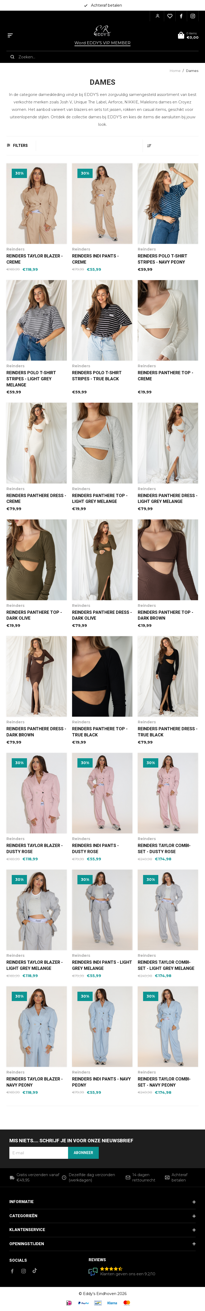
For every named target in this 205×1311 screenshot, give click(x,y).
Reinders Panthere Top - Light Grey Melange (100, 499)
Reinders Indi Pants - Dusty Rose (95, 848)
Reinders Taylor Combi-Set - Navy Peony (164, 1082)
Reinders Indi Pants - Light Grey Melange (102, 965)
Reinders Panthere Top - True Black (100, 732)
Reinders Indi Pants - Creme (95, 259)
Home (175, 70)
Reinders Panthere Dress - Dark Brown (36, 732)
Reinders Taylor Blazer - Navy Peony (34, 1082)
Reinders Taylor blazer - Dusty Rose (34, 848)
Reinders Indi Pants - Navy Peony (101, 1082)
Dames (192, 70)
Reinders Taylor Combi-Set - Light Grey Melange (166, 965)
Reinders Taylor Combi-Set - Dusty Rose (164, 848)
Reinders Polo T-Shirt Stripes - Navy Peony (162, 259)
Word (102, 42)
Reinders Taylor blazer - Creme (34, 259)
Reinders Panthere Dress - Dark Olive (102, 615)
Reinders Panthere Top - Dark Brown (165, 615)
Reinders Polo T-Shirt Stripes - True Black (97, 376)
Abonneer (83, 1153)
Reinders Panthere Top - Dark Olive (34, 615)
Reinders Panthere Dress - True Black (168, 732)
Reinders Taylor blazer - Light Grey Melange (34, 965)
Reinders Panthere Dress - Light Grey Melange (168, 499)
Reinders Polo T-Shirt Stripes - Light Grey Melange (31, 379)
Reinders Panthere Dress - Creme (36, 499)
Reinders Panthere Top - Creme (165, 376)
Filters (17, 145)
